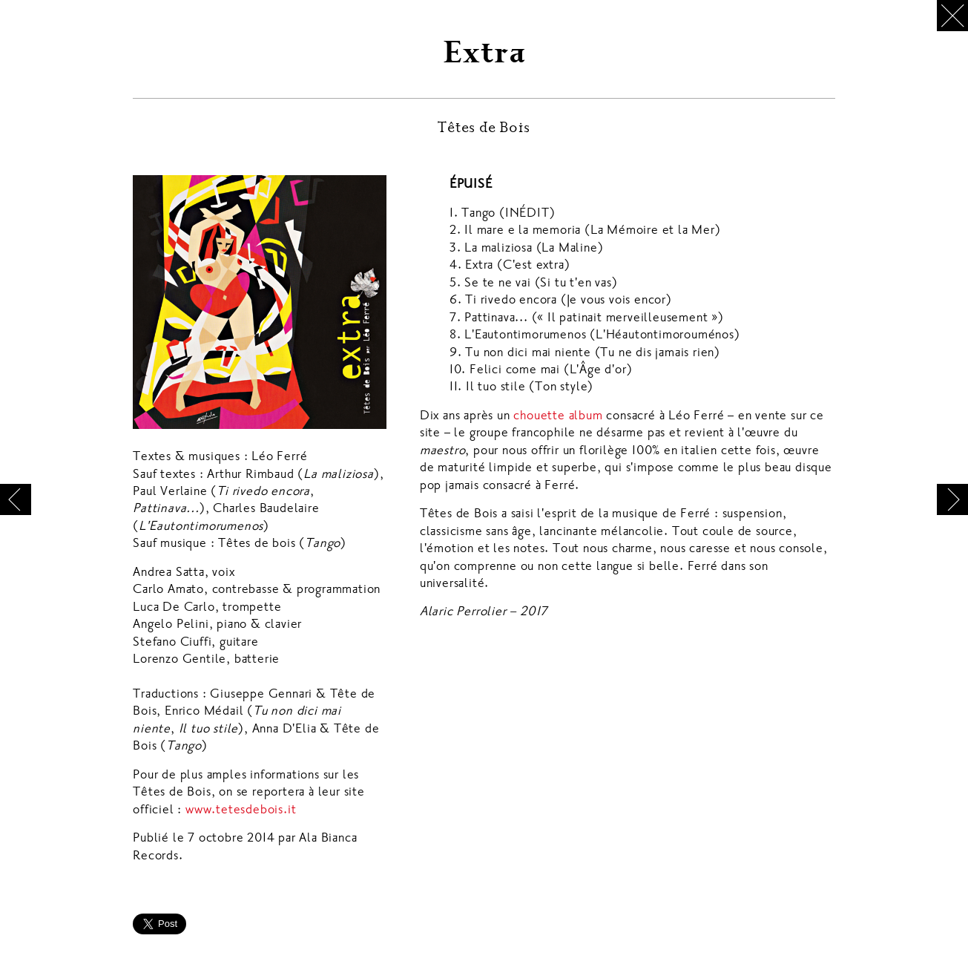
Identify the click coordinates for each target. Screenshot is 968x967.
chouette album (557, 415)
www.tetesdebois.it (240, 809)
